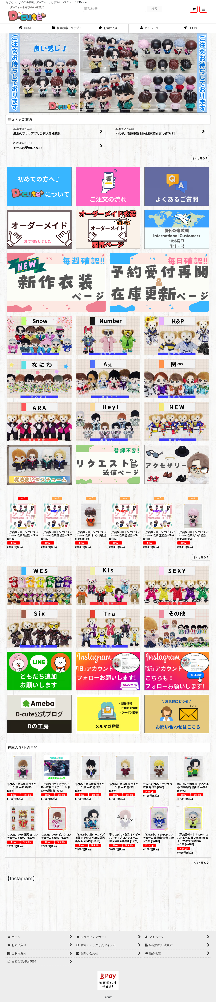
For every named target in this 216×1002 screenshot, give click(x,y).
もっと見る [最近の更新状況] (200, 158)
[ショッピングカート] (194, 9)
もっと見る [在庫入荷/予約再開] (201, 862)
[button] (203, 9)
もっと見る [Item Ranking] (201, 557)
